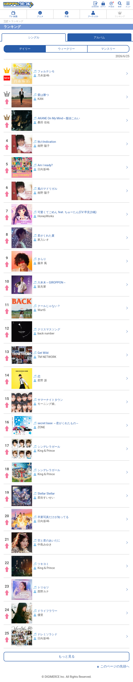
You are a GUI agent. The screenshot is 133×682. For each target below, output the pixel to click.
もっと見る (67, 656)
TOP (6, 21)
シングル (33, 37)
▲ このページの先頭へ (112, 666)
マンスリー (108, 48)
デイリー (24, 48)
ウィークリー (66, 48)
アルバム (99, 37)
